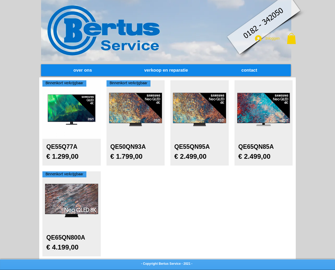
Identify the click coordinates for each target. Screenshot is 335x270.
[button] (291, 38)
